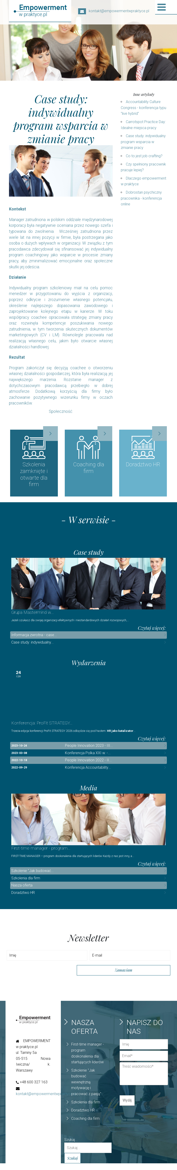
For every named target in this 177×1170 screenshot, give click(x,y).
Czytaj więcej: (152, 631)
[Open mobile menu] (161, 7)
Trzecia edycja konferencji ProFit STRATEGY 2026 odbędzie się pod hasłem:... (73, 736)
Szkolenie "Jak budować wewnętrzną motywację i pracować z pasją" (86, 1088)
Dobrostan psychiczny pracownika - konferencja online (141, 198)
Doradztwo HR (23, 899)
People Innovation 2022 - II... (88, 765)
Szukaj (72, 1164)
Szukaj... (71, 1146)
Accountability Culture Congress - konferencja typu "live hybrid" (143, 108)
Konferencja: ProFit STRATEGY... (41, 728)
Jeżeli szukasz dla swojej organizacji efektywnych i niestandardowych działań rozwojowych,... (70, 624)
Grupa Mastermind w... (32, 615)
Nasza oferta (21, 892)
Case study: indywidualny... (32, 646)
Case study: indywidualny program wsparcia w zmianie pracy (143, 142)
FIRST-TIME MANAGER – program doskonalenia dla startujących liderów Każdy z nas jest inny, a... (72, 862)
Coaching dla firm (85, 1125)
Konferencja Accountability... (88, 772)
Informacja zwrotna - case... (34, 638)
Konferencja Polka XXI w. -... (88, 758)
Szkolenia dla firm (25, 885)
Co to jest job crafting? (144, 156)
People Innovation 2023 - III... (89, 750)
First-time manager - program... (40, 854)
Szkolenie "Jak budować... (32, 877)
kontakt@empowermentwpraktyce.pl (113, 11)
